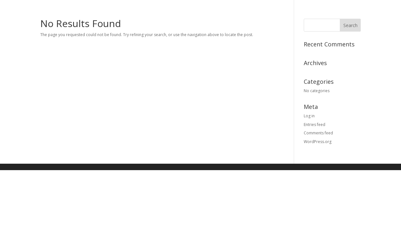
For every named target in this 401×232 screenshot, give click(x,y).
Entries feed (314, 124)
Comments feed (318, 133)
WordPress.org (317, 141)
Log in (309, 116)
